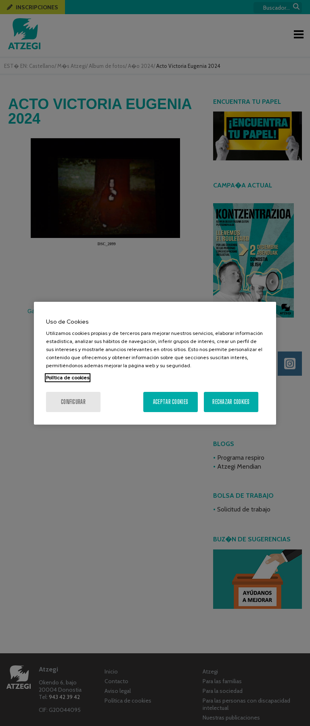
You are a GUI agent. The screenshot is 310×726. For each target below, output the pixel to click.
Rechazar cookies (230, 401)
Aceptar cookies (170, 401)
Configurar (73, 401)
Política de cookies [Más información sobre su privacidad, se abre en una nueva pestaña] (67, 378)
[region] (155, 363)
